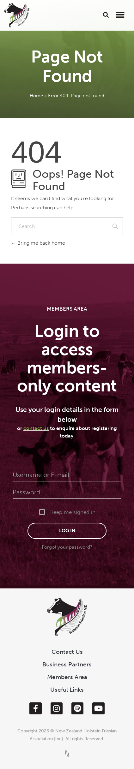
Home (36, 95)
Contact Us (67, 651)
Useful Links (67, 689)
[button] (105, 14)
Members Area (67, 677)
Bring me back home (38, 243)
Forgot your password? (67, 547)
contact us (36, 428)
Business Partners (67, 664)
